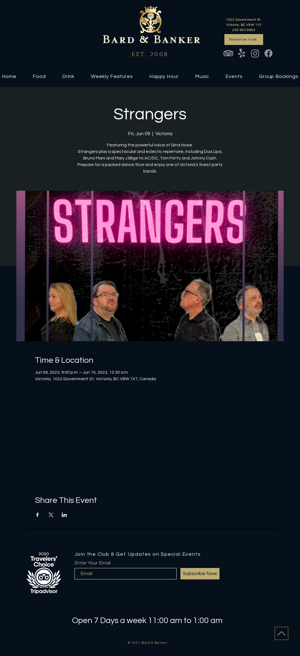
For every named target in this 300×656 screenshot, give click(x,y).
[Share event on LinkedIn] (64, 515)
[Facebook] (268, 53)
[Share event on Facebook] (37, 515)
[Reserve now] (243, 39)
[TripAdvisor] (228, 53)
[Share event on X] (51, 515)
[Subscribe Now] (199, 573)
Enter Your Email (93, 563)
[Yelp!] (241, 53)
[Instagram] (255, 53)
